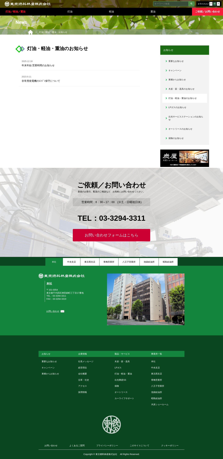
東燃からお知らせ (177, 79)
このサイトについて (139, 445)
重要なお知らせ (176, 61)
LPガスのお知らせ (177, 107)
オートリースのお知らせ (180, 129)
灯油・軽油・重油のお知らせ (182, 98)
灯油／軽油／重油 (15, 11)
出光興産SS (120, 380)
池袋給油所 (156, 392)
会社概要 (82, 373)
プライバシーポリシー (107, 445)
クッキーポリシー (170, 445)
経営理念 (82, 367)
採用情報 (82, 392)
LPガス (118, 367)
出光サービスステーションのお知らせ (185, 118)
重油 (153, 11)
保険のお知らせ (176, 138)
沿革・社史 (83, 380)
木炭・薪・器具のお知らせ (181, 89)
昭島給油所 (156, 398)
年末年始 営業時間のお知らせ (38, 63)
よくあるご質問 (77, 445)
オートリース (121, 392)
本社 (49, 283)
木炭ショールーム (159, 404)
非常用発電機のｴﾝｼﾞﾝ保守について (41, 78)
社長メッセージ (85, 361)
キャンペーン (174, 70)
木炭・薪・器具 (122, 361)
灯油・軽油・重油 (123, 373)
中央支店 (155, 367)
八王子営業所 (157, 386)
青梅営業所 (156, 380)
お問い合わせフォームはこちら (111, 235)
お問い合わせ (52, 311)
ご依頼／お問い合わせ (207, 11)
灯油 (70, 11)
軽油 (111, 11)
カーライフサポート (124, 398)
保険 (117, 386)
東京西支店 (156, 373)
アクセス (82, 386)
